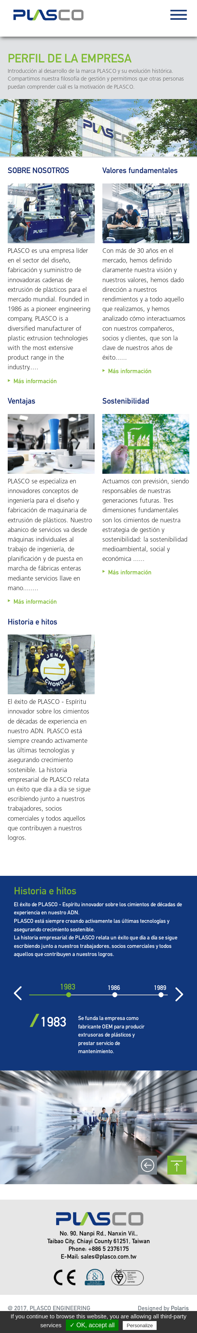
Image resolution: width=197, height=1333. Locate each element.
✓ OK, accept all (92, 1325)
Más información (35, 381)
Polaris (180, 1308)
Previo (27, 993)
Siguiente (169, 993)
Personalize (140, 1325)
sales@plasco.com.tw (109, 1256)
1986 (114, 987)
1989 (160, 987)
